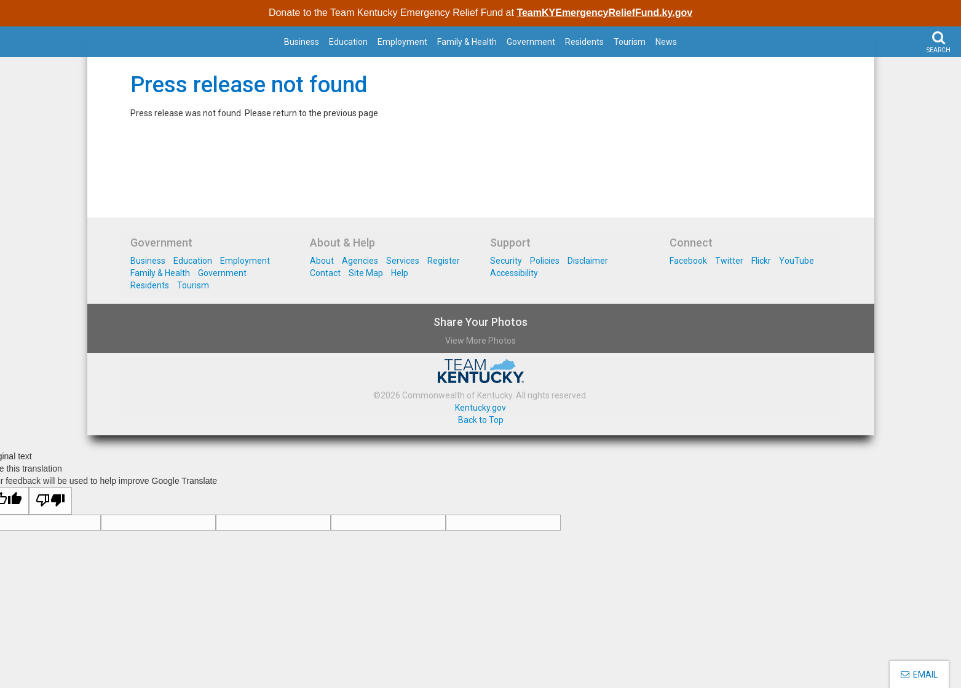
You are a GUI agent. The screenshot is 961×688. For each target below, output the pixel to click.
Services (402, 261)
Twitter (729, 261)
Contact (325, 273)
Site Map (366, 273)
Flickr (761, 261)
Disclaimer (588, 261)
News (666, 42)
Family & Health (467, 42)
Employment (402, 42)
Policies (545, 261)
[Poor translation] (50, 501)
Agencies (360, 261)
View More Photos (480, 341)
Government (531, 42)
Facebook (688, 261)
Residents (584, 42)
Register (443, 261)
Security (506, 261)
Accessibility (514, 273)
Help (399, 273)
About (322, 261)
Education (348, 42)
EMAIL (919, 674)
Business (301, 42)
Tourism (630, 42)
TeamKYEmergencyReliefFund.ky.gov (604, 12)
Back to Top (481, 420)
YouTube (796, 261)
